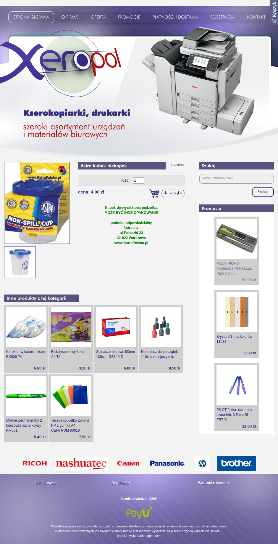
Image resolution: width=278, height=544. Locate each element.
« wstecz (178, 165)
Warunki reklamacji (214, 483)
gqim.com (153, 535)
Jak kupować (46, 483)
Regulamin (121, 483)
